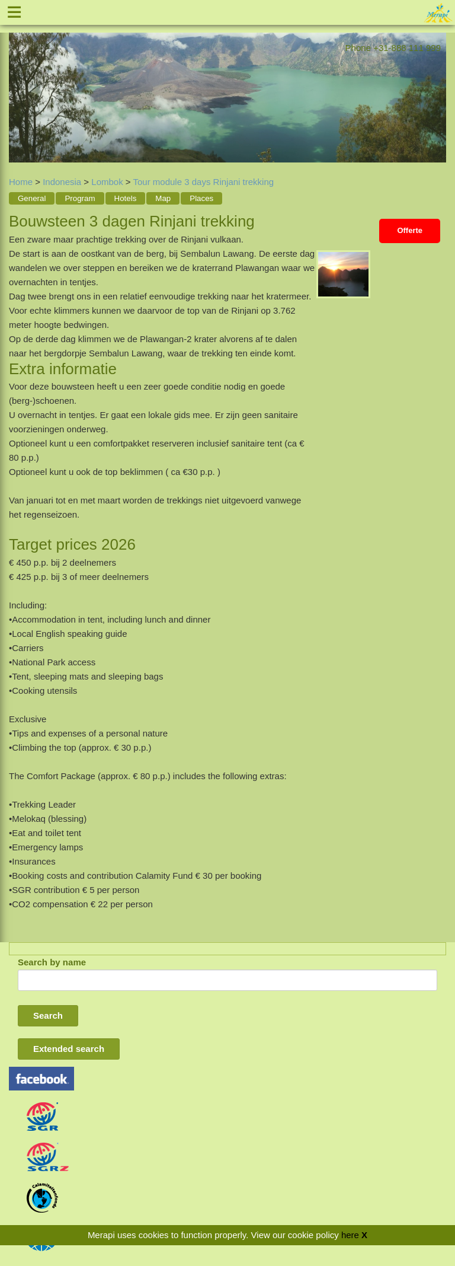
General (32, 198)
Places (201, 198)
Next (437, 89)
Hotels (125, 198)
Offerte (409, 230)
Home (21, 182)
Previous (18, 89)
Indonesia (62, 182)
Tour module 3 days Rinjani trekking (203, 182)
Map (163, 198)
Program (80, 198)
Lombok (107, 182)
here (350, 1235)
